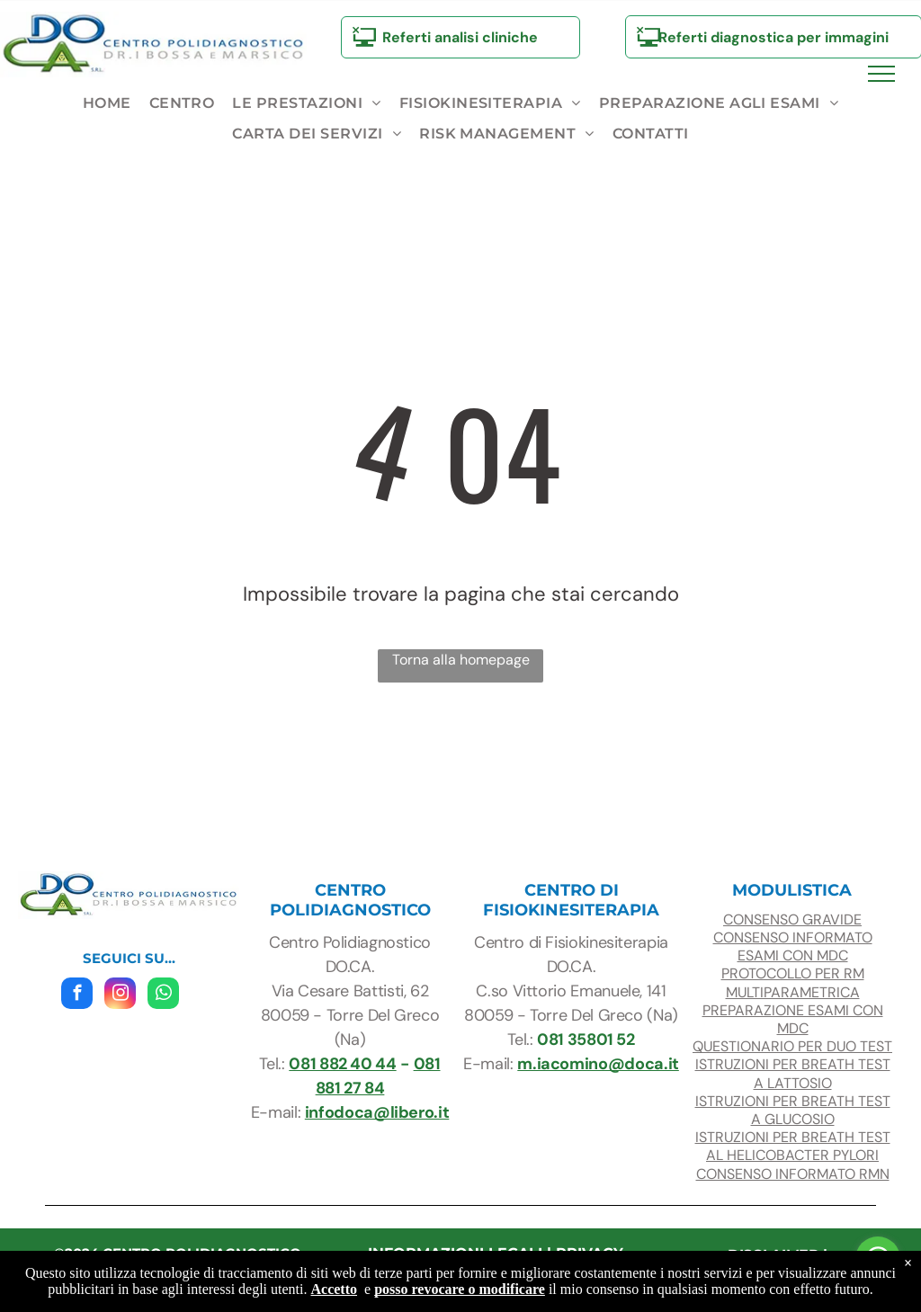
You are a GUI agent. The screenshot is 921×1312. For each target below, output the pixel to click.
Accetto (334, 1289)
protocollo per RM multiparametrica (792, 982)
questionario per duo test (792, 1046)
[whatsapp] (163, 995)
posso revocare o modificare (459, 1289)
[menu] (881, 73)
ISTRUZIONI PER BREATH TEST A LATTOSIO (792, 1073)
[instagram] (120, 995)
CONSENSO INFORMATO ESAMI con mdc (792, 946)
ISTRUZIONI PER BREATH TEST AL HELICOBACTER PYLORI (792, 1146)
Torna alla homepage (461, 659)
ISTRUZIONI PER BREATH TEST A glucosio (792, 1110)
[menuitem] (107, 103)
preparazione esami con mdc (792, 1019)
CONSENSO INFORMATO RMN (793, 1174)
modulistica (792, 890)
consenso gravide (792, 919)
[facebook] (77, 995)
